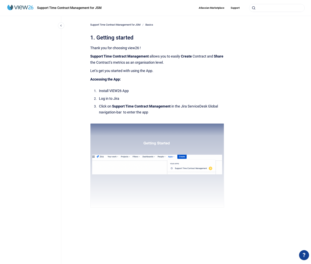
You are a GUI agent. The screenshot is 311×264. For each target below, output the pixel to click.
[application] (304, 256)
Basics (149, 24)
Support (235, 7)
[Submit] (254, 8)
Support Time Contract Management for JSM (69, 8)
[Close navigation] (61, 25)
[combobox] (276, 8)
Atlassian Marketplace (211, 7)
